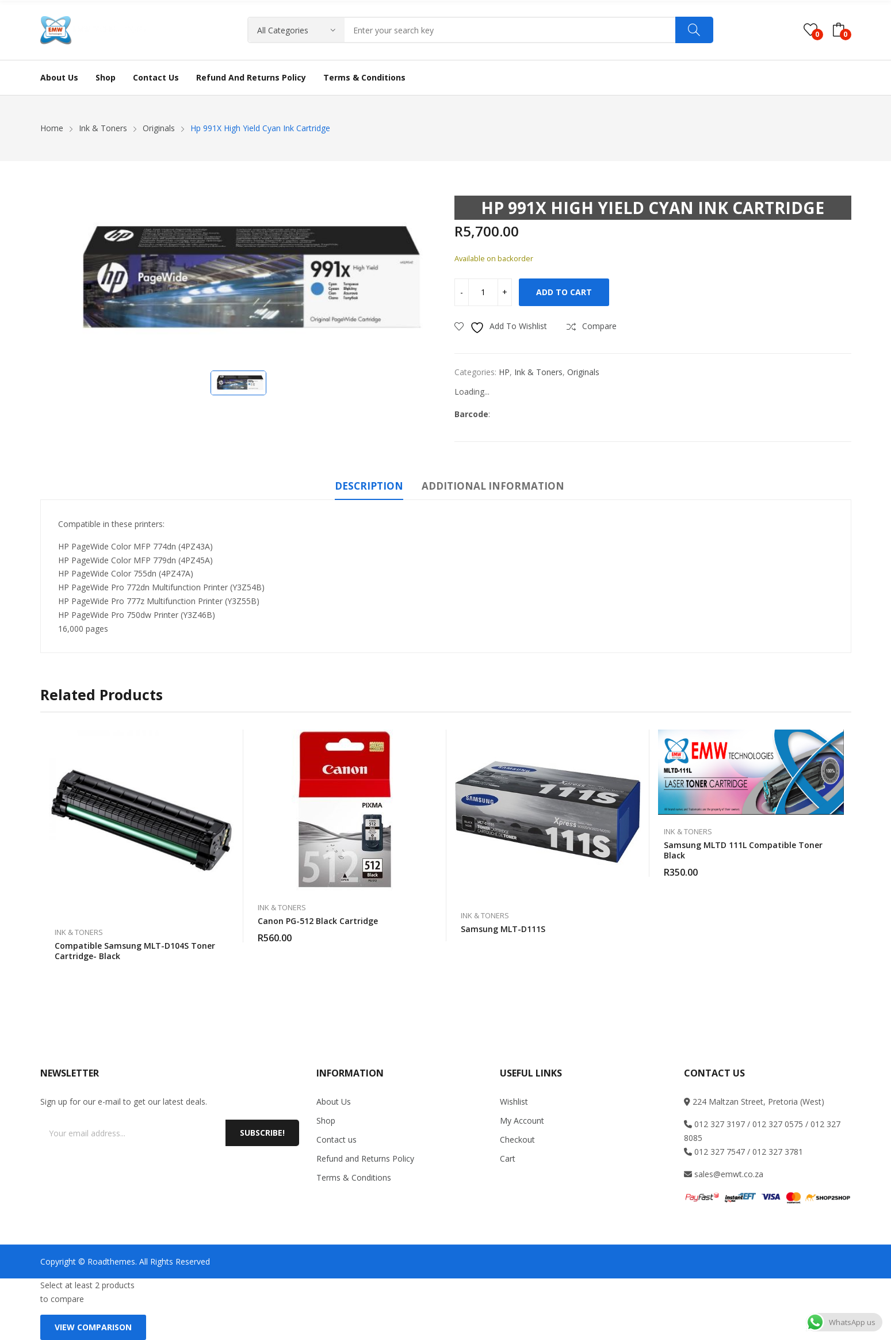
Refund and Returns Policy (365, 1158)
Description (369, 486)
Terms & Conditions (353, 1177)
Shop (325, 1120)
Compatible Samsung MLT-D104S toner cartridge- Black (135, 950)
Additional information (493, 486)
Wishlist (514, 1101)
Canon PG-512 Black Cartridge (318, 920)
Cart (507, 1158)
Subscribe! (262, 1132)
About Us (333, 1101)
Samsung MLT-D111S (503, 928)
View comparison (93, 1327)
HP (504, 372)
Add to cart (564, 292)
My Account (522, 1120)
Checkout (517, 1139)
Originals (583, 372)
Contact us (336, 1139)
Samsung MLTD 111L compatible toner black (743, 850)
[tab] (369, 487)
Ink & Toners (538, 372)
